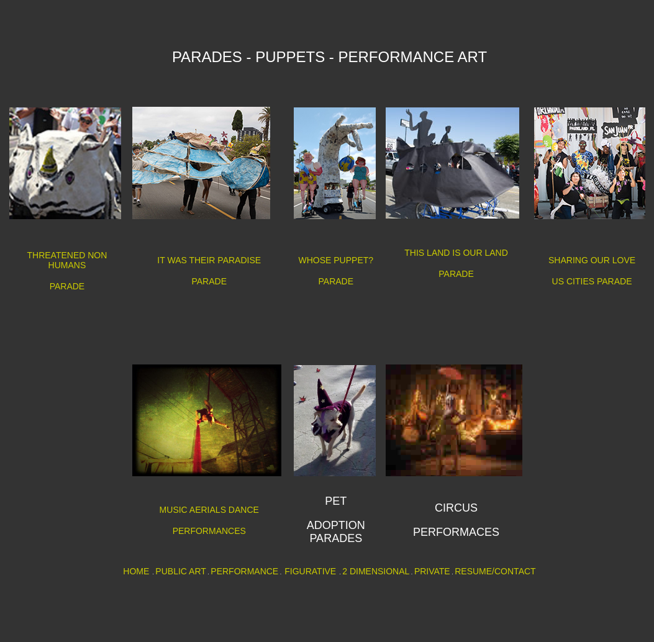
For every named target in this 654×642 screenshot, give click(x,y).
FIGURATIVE (310, 571)
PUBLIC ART (180, 571)
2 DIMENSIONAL (375, 571)
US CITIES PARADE (592, 281)
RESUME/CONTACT (495, 571)
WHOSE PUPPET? (336, 260)
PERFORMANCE (244, 571)
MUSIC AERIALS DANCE (209, 510)
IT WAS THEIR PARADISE (209, 260)
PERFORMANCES (209, 531)
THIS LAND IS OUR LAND (455, 253)
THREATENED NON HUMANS (67, 260)
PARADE (67, 286)
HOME (136, 571)
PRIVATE (432, 571)
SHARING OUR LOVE (591, 260)
